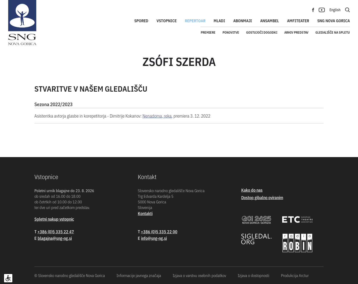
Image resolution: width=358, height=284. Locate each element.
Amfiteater (298, 20)
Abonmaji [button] (242, 20)
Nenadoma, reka (157, 115)
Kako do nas (252, 190)
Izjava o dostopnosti (253, 275)
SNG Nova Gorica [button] (333, 20)
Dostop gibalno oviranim (262, 197)
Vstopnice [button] (167, 20)
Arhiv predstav (296, 32)
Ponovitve (231, 32)
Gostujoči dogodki (261, 32)
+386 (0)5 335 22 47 (55, 231)
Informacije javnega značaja (139, 275)
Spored (141, 20)
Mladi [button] (219, 20)
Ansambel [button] (269, 20)
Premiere (208, 32)
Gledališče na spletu (332, 32)
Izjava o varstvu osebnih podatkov (199, 275)
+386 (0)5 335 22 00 (159, 231)
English (334, 9)
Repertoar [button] (195, 20)
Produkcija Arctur (295, 275)
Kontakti (145, 213)
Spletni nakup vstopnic (54, 219)
